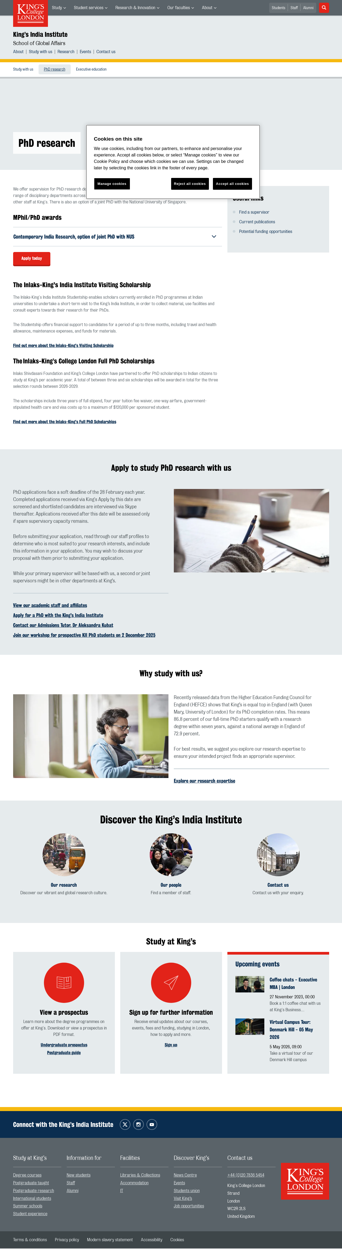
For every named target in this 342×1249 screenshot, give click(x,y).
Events (85, 52)
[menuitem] (59, 8)
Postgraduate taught (31, 1183)
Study (57, 8)
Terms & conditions (30, 1240)
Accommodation (134, 1183)
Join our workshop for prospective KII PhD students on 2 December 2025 (84, 635)
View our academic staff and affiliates (50, 605)
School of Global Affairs (39, 43)
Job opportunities (189, 1207)
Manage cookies (111, 184)
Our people (171, 885)
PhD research (54, 69)
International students (32, 1199)
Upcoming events (257, 964)
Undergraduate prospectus (64, 1045)
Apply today (31, 259)
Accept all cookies (232, 184)
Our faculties (178, 8)
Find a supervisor (254, 212)
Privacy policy (67, 1240)
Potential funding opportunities (265, 231)
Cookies (177, 1240)
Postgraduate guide (64, 1053)
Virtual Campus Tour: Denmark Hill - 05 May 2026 (291, 1030)
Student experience (30, 1214)
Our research (64, 885)
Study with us (40, 52)
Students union (187, 1191)
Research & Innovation (135, 8)
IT (121, 1191)
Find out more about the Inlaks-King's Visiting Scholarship (63, 346)
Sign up (171, 1045)
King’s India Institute (40, 34)
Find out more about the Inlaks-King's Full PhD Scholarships (64, 422)
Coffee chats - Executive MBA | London (293, 984)
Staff (294, 8)
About (207, 8)
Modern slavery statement (110, 1240)
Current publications (257, 222)
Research (66, 52)
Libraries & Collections (140, 1176)
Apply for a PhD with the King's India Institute (58, 615)
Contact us (105, 52)
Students (278, 8)
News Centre (185, 1176)
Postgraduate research (33, 1191)
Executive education (91, 69)
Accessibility (151, 1240)
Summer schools (27, 1207)
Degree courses (27, 1176)
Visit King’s (183, 1199)
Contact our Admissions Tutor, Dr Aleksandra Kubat (63, 625)
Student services (88, 8)
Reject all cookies (190, 184)
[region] (173, 162)
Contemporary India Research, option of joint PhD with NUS (77, 237)
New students (79, 1176)
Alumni (308, 8)
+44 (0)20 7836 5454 (245, 1176)
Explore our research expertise (204, 781)
